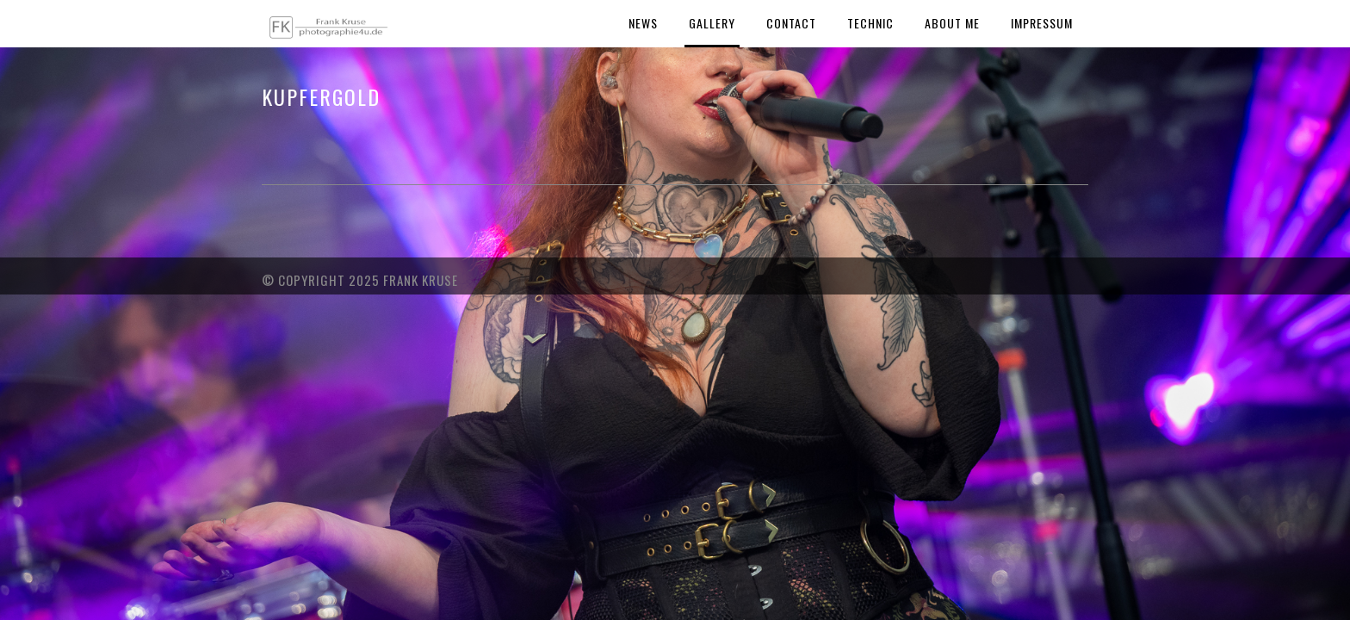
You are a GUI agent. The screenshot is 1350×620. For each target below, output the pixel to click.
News (643, 23)
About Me (952, 23)
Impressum (1042, 23)
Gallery (712, 23)
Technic (870, 23)
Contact (791, 23)
